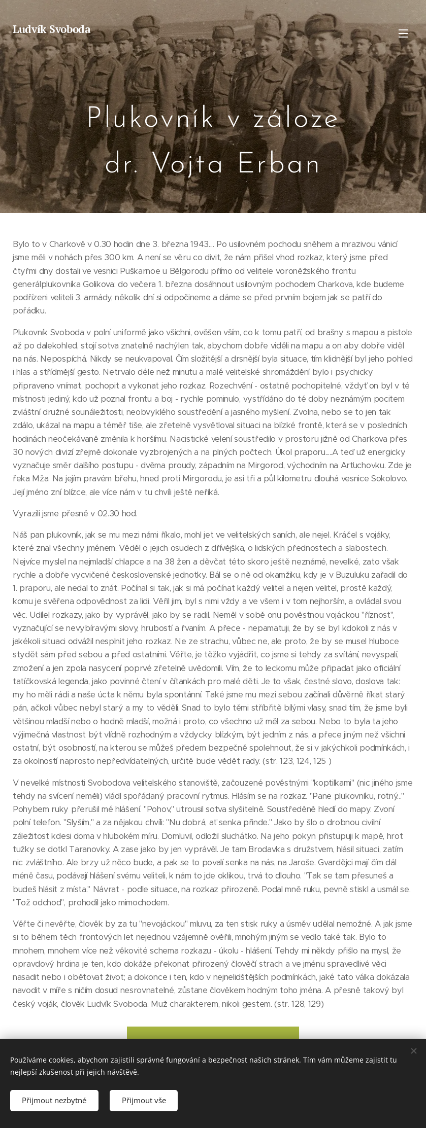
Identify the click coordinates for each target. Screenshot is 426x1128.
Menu (403, 33)
